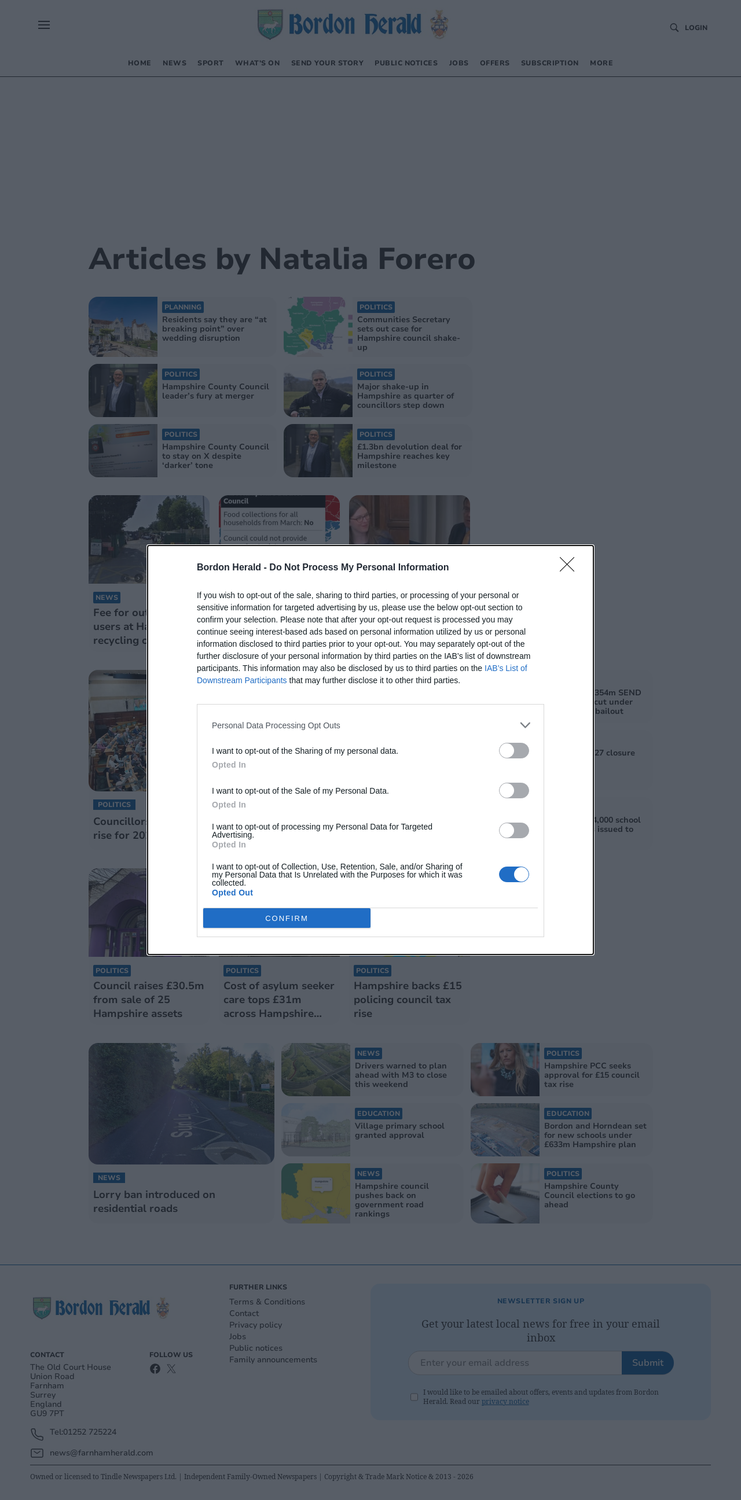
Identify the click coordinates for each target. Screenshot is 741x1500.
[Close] (571, 568)
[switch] (514, 750)
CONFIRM (287, 918)
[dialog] (370, 750)
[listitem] (370, 725)
